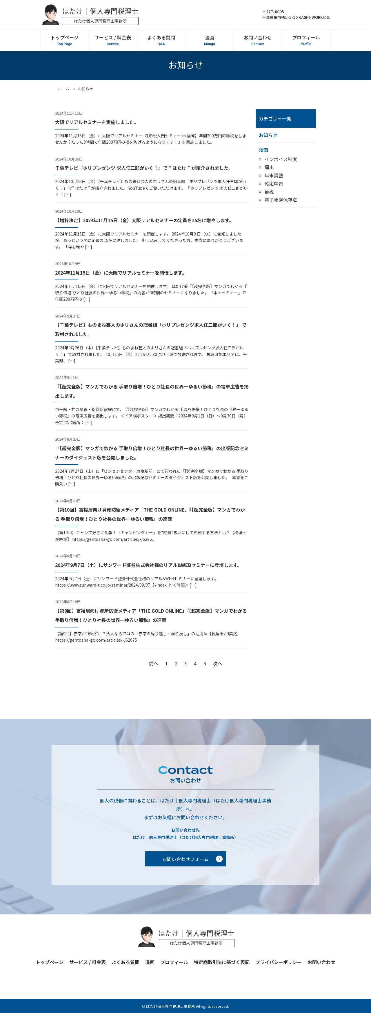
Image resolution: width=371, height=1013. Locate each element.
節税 (269, 191)
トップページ (64, 40)
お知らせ (268, 135)
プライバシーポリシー (278, 962)
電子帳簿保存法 (281, 199)
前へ (153, 663)
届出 (269, 167)
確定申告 (274, 183)
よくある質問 (161, 40)
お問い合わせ (257, 40)
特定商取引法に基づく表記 (222, 962)
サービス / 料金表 (112, 40)
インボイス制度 (281, 159)
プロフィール (306, 40)
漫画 (209, 40)
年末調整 (274, 175)
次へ (217, 663)
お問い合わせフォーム (185, 858)
